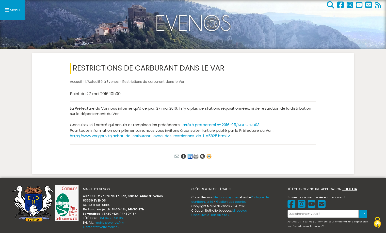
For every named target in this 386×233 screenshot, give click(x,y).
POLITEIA (349, 189)
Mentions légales (226, 197)
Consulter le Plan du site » (210, 215)
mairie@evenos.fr (108, 222)
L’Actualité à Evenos (102, 81)
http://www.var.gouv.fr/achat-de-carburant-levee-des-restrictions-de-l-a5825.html (148, 135)
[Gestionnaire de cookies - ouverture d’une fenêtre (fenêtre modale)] (377, 223)
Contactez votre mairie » (101, 227)
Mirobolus (239, 210)
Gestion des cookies (231, 202)
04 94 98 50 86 (111, 218)
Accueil (76, 81)
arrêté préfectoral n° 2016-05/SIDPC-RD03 (220, 124)
